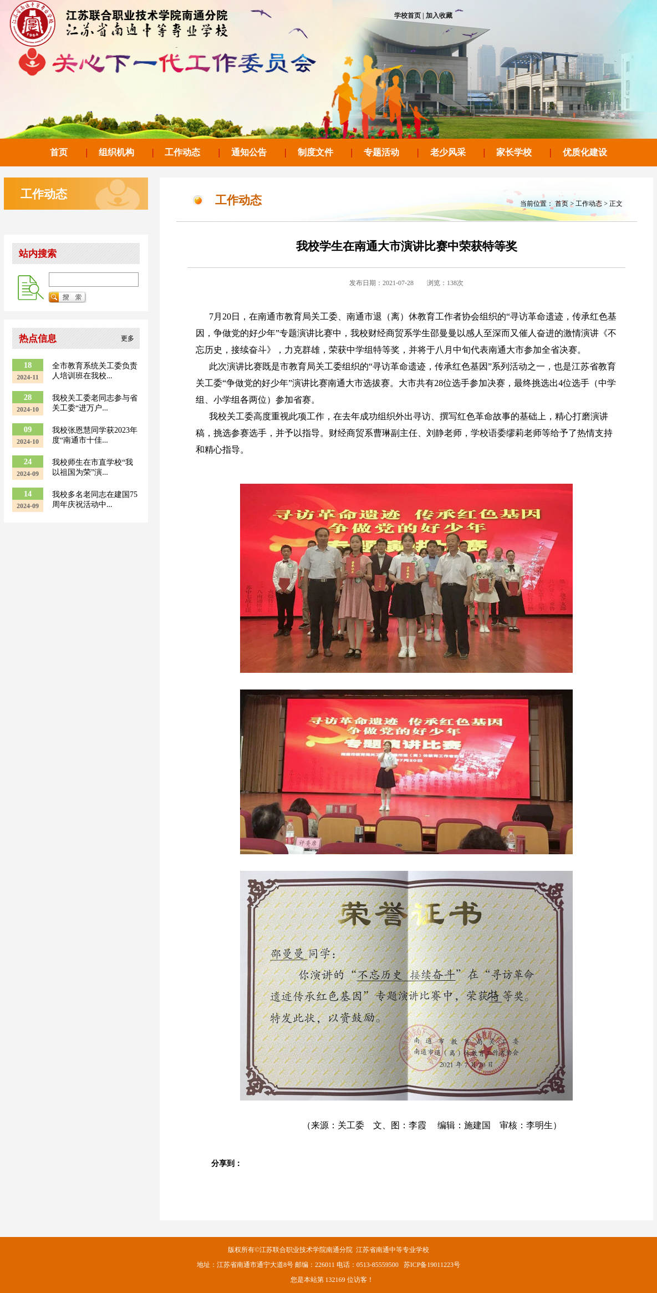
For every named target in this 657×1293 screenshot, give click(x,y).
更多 (127, 338)
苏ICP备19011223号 (432, 1265)
